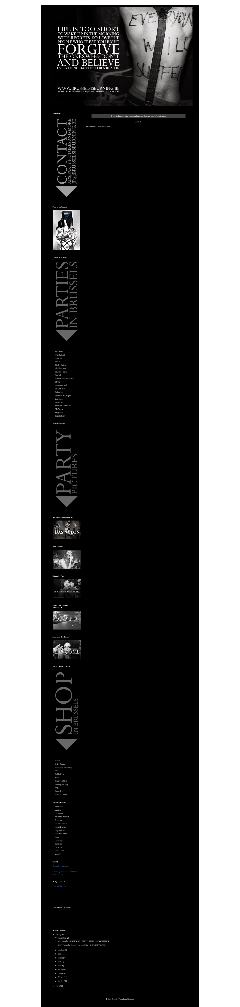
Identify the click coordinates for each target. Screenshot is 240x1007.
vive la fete (59, 850)
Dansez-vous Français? (64, 378)
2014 (58, 934)
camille (58, 810)
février (61, 977)
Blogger (130, 999)
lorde (57, 837)
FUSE (57, 382)
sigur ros (58, 844)
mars (60, 973)
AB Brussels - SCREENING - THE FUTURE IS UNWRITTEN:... (84, 941)
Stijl (56, 788)
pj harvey (58, 840)
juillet (60, 958)
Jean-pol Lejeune (59, 886)
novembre (62, 938)
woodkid (58, 854)
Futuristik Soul (61, 385)
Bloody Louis (60, 368)
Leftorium (59, 392)
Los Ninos (59, 399)
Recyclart (59, 412)
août (60, 954)
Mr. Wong (59, 409)
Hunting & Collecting (63, 767)
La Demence (60, 389)
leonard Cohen (61, 834)
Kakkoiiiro (59, 774)
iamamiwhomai (61, 823)
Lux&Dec (59, 402)
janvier (61, 981)
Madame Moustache (63, 406)
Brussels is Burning (60, 866)
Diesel (57, 760)
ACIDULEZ (60, 355)
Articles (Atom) (104, 126)
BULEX (58, 362)
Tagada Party (60, 416)
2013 (58, 986)
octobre (61, 950)
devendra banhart (62, 817)
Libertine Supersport (63, 395)
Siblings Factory (61, 784)
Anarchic (58, 358)
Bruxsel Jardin (61, 372)
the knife (58, 847)
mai (60, 965)
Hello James (60, 764)
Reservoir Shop (61, 781)
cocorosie (59, 813)
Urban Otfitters (61, 794)
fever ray (58, 820)
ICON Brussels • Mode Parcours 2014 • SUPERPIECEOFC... (82, 945)
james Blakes (60, 827)
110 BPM (59, 351)
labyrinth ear (60, 830)
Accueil (138, 122)
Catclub (58, 375)
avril (60, 969)
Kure (57, 777)
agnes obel (59, 806)
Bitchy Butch (60, 365)
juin (60, 961)
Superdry (58, 791)
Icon (56, 771)
